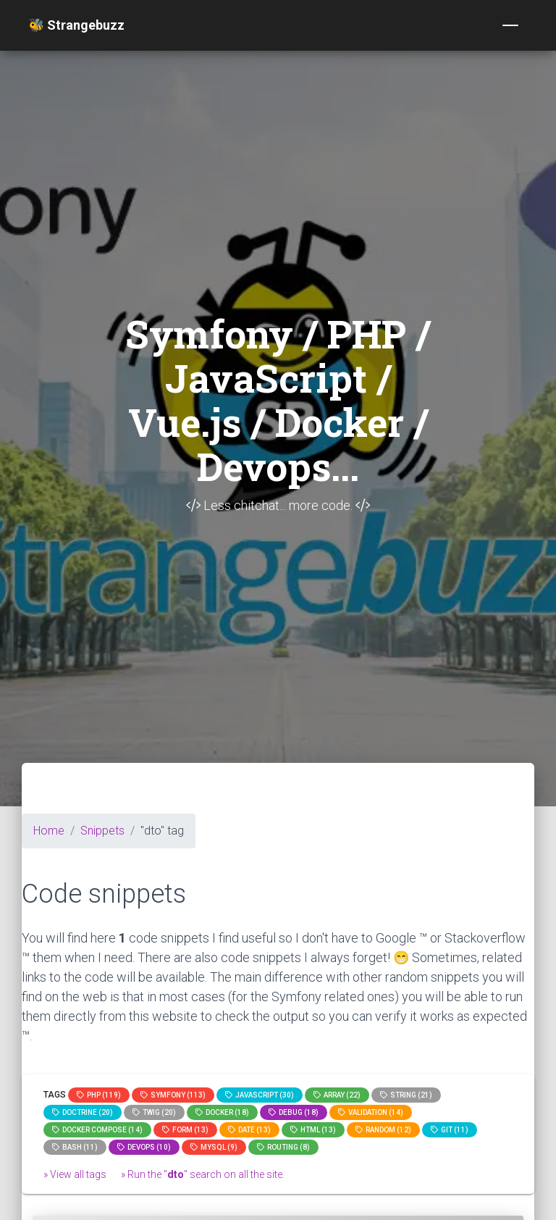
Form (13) (185, 1130)
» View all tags (74, 1174)
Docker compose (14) (97, 1130)
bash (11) (75, 1147)
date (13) (249, 1130)
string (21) (406, 1095)
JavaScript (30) (259, 1095)
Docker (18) (222, 1112)
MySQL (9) (213, 1147)
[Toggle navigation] (510, 25)
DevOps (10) (144, 1147)
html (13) (313, 1130)
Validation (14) (370, 1112)
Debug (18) (294, 1112)
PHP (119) (99, 1095)
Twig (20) (154, 1112)
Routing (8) (283, 1147)
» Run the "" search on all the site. (203, 1174)
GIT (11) (449, 1130)
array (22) (337, 1095)
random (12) (383, 1130)
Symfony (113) (173, 1095)
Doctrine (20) (82, 1112)
